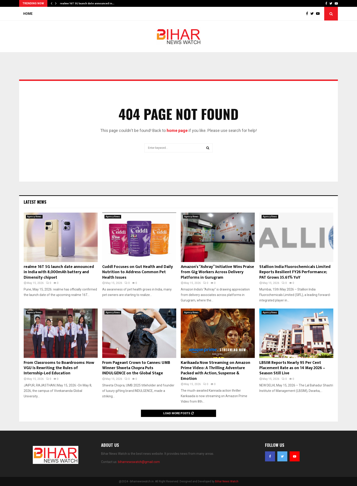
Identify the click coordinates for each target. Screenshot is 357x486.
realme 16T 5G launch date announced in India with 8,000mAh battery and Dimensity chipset (59, 272)
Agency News (34, 216)
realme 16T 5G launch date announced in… (87, 3)
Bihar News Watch (226, 481)
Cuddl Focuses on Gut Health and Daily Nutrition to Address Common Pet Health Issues (137, 272)
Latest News (35, 202)
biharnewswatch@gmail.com (139, 462)
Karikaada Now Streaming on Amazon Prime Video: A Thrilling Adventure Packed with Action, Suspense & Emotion (215, 370)
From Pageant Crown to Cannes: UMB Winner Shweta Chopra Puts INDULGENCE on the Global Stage (136, 368)
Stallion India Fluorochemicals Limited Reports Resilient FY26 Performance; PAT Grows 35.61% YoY (295, 272)
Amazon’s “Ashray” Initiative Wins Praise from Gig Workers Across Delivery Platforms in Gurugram (217, 272)
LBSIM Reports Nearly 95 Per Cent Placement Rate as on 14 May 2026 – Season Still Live (292, 368)
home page (177, 130)
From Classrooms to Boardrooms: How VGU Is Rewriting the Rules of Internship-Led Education (59, 368)
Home (28, 13)
